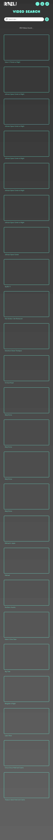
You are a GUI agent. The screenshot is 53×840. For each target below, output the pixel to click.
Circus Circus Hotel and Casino (14, 767)
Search (47, 4)
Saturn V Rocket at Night (12, 62)
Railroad (7, 575)
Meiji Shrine (8, 415)
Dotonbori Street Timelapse (13, 350)
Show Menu (37, 4)
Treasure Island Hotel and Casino (15, 800)
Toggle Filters (47, 19)
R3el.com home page (10, 4)
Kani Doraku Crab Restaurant (14, 318)
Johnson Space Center (12, 254)
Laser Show (8, 735)
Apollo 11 (8, 286)
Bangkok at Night (10, 703)
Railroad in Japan (10, 543)
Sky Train (7, 671)
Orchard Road (9, 383)
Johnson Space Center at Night (14, 94)
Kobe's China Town (11, 639)
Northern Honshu (10, 607)
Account (42, 4)
